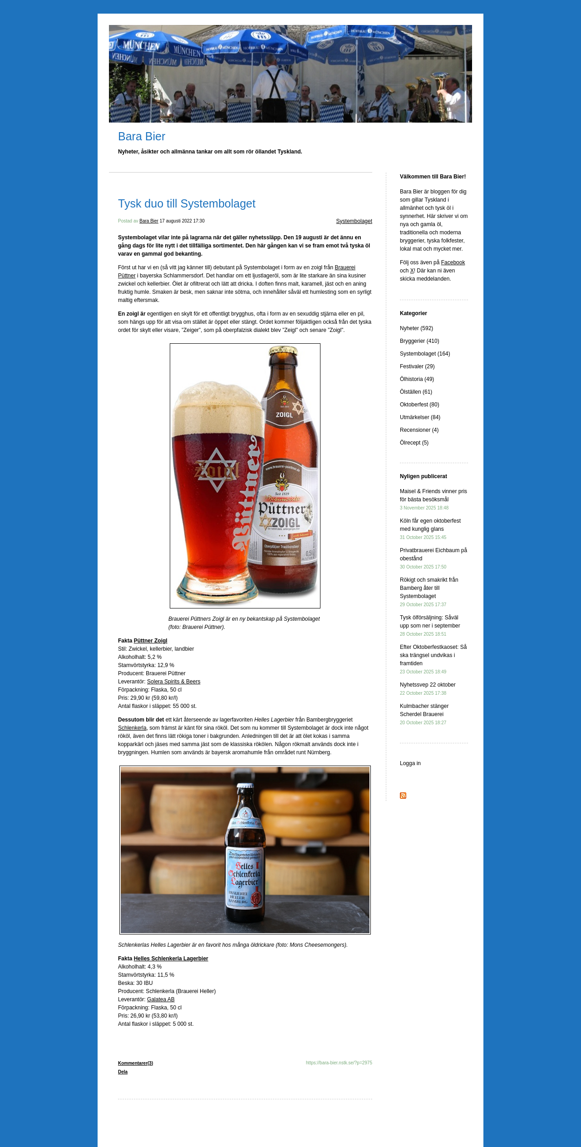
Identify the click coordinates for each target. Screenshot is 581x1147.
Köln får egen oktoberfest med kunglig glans (430, 529)
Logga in (410, 763)
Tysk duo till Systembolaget (187, 203)
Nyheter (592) (416, 328)
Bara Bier (141, 136)
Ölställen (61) (416, 392)
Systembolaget (354, 221)
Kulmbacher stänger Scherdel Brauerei (424, 714)
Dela (123, 1071)
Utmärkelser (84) (420, 417)
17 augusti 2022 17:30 (182, 220)
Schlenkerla (132, 728)
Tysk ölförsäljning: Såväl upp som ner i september (430, 625)
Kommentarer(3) (135, 1063)
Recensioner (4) (419, 430)
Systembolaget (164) (425, 354)
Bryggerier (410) (419, 341)
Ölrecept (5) (414, 443)
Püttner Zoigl (150, 641)
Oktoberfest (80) (419, 404)
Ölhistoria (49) (417, 379)
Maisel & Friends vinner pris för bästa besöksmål (433, 499)
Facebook (453, 262)
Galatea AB (161, 999)
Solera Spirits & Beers (173, 681)
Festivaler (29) (417, 366)
